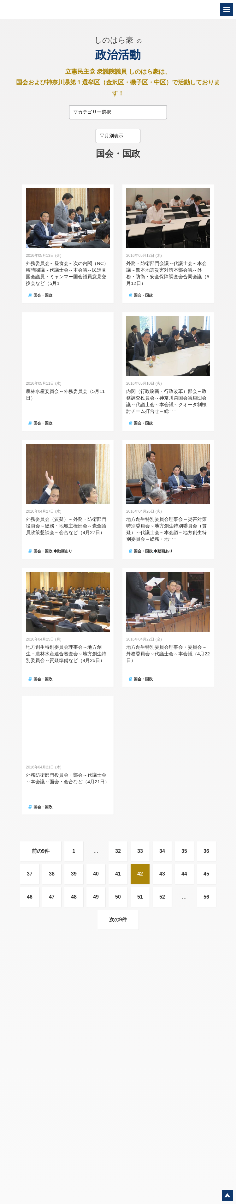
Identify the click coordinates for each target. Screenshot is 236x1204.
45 (206, 873)
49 (96, 897)
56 (206, 897)
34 (162, 851)
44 (184, 873)
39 (74, 873)
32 (118, 851)
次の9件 (118, 919)
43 (162, 873)
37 (29, 873)
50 (118, 897)
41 (118, 873)
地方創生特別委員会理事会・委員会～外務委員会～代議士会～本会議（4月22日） (168, 653)
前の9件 (41, 851)
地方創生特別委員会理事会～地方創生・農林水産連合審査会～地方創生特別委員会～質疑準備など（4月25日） (66, 653)
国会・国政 (42, 295)
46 (29, 897)
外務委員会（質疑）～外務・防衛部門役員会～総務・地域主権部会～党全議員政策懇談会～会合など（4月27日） (66, 525)
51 (140, 897)
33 (140, 851)
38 (52, 873)
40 (96, 873)
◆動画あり (62, 551)
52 (162, 897)
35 (184, 851)
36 (206, 851)
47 (52, 897)
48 (74, 897)
